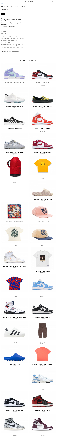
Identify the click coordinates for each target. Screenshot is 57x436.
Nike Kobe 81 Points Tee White (43, 271)
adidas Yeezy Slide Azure (14, 364)
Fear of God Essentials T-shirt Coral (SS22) (42, 364)
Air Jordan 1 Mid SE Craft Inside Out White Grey (14, 266)
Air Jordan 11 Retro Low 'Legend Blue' (14, 106)
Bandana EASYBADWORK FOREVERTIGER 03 (14, 221)
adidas (2, 3)
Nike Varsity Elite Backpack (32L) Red (14, 180)
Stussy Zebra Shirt (14, 293)
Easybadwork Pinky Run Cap (42, 221)
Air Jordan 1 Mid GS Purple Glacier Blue (14, 82)
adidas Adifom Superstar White (14, 340)
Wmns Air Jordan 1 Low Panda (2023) (14, 410)
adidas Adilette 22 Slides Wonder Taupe (42, 199)
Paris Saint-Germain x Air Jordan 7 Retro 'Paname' (14, 317)
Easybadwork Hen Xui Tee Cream (14, 244)
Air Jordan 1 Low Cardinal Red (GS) (42, 152)
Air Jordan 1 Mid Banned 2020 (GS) (42, 410)
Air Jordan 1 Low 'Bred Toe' (42, 82)
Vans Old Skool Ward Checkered (14, 128)
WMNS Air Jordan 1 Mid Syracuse (42, 128)
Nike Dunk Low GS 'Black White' (42, 317)
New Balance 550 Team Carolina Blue (42, 386)
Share (2, 14)
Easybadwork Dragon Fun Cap (42, 244)
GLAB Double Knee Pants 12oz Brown (42, 340)
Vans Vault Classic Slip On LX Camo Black (42, 106)
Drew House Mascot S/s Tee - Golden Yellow (42, 175)
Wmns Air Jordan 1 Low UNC (42, 293)
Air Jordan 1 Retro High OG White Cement (14, 434)
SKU (2, 33)
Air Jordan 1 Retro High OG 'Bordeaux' (43, 434)
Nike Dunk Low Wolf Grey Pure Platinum (14, 152)
